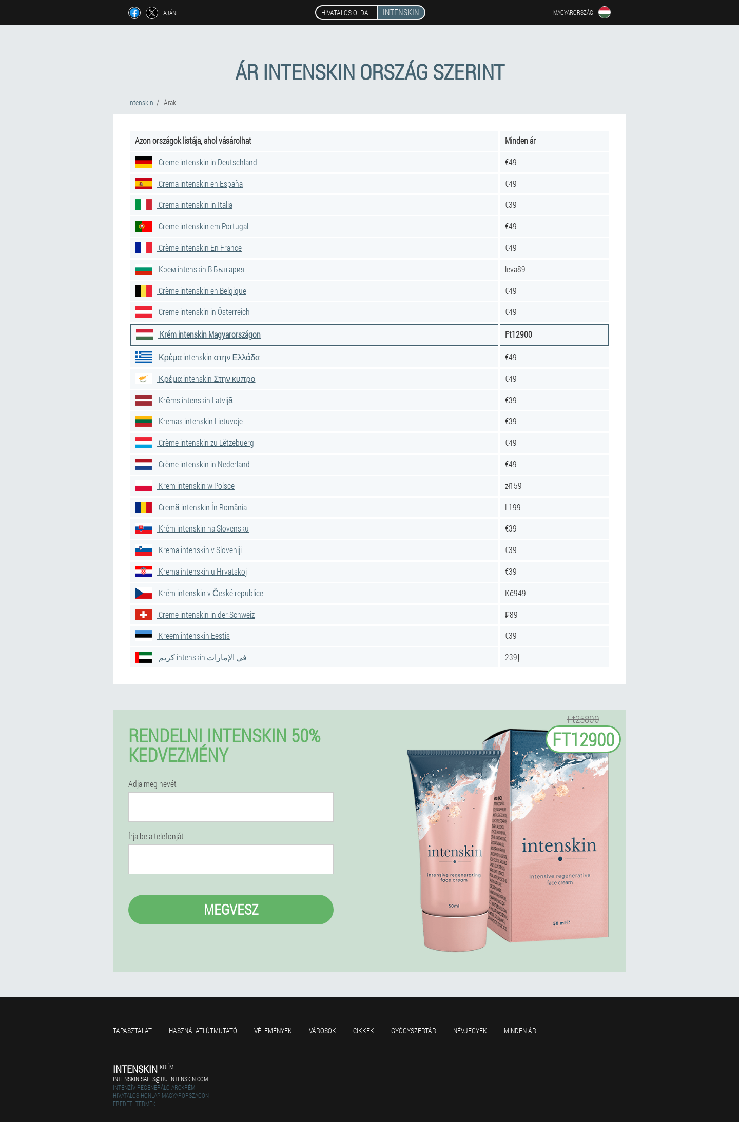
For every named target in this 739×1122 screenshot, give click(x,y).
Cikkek (363, 1030)
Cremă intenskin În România (191, 507)
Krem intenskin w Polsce (185, 485)
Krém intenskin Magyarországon (198, 334)
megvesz (231, 909)
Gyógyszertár (413, 1030)
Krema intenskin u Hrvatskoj (191, 571)
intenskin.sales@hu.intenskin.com (160, 1079)
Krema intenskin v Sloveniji (188, 549)
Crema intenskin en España (189, 183)
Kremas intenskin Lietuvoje (189, 421)
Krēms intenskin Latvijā (184, 400)
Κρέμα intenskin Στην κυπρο (195, 378)
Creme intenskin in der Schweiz (195, 614)
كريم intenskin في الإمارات (191, 657)
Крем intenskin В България (189, 269)
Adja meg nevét (152, 784)
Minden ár (520, 1030)
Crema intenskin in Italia (183, 204)
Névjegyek (470, 1030)
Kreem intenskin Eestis (182, 635)
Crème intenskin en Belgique (190, 290)
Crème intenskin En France (188, 247)
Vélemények (273, 1030)
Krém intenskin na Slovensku (192, 528)
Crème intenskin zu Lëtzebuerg (194, 442)
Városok (322, 1030)
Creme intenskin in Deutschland (196, 161)
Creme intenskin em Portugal (191, 226)
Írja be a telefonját (156, 836)
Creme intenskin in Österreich (192, 311)
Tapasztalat (132, 1030)
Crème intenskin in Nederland (192, 464)
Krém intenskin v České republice (199, 592)
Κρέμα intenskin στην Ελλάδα (197, 356)
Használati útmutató (203, 1030)
